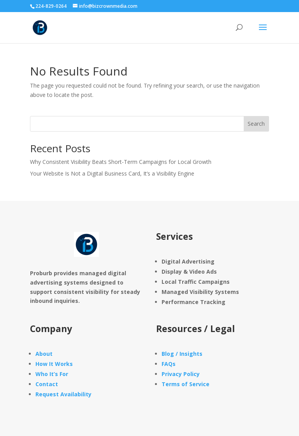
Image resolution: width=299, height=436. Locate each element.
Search (256, 123)
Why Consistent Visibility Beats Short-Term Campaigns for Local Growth (120, 161)
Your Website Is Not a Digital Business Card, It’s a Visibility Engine (112, 173)
